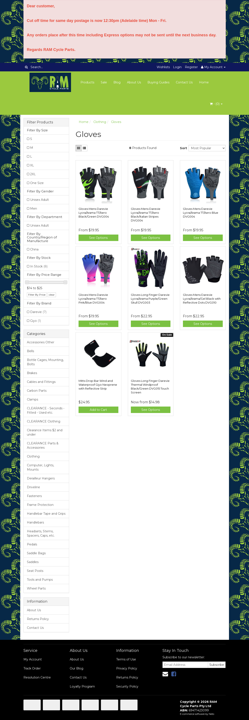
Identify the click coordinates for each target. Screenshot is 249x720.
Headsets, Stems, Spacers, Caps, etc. (41, 533)
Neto (211, 713)
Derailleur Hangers (41, 478)
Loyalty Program (82, 686)
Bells (30, 351)
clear (52, 294)
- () (216, 104)
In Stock (39, 266)
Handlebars (35, 522)
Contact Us (184, 82)
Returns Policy (38, 619)
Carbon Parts (36, 391)
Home (204, 82)
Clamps (32, 399)
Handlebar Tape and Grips (46, 514)
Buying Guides (158, 82)
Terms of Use (126, 659)
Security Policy (127, 686)
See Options (98, 238)
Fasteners (34, 496)
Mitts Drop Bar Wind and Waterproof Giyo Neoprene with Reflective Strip (98, 384)
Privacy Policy (126, 668)
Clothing (33, 456)
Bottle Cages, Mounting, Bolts (45, 362)
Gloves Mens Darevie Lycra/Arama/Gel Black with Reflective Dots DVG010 (202, 298)
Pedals (32, 544)
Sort (182, 148)
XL (32, 165)
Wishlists (163, 67)
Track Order (32, 668)
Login (177, 67)
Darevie (38, 312)
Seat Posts (35, 571)
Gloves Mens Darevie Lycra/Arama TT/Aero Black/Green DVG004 (94, 212)
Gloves (116, 122)
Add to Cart (98, 410)
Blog (117, 82)
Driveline (33, 487)
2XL (33, 174)
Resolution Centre (37, 677)
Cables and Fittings (41, 382)
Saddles (33, 562)
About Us (134, 82)
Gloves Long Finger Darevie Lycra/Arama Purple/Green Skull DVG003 (150, 298)
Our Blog (76, 668)
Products (87, 82)
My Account (32, 659)
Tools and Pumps (40, 580)
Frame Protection (40, 505)
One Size (37, 183)
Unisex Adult (39, 200)
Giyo (35, 321)
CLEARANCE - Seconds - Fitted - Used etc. (45, 410)
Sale (104, 82)
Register (191, 67)
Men (33, 208)
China (34, 249)
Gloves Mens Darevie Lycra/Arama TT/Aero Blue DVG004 (200, 212)
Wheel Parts (36, 588)
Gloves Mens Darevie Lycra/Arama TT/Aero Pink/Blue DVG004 (93, 298)
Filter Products (40, 122)
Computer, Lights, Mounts (40, 467)
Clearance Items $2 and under (44, 432)
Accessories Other (40, 342)
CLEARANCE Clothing (43, 421)
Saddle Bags (36, 553)
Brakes (32, 373)
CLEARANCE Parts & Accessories (43, 445)
